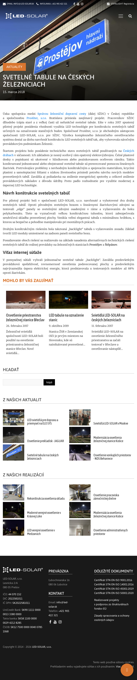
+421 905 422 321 (59, 4)
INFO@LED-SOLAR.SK (24, 4)
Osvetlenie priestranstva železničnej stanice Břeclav (25, 317)
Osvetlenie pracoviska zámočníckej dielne (106, 496)
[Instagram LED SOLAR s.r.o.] (60, 622)
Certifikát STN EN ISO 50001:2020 (114, 592)
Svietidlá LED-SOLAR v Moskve (110, 423)
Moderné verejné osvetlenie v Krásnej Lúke (44, 514)
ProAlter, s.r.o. (37, 118)
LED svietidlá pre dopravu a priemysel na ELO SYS (42, 421)
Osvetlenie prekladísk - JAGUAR (45, 441)
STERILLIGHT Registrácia (122, 4)
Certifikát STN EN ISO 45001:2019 (114, 588)
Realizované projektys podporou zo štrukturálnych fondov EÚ (111, 604)
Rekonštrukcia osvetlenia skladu (46, 498)
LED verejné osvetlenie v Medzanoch (41, 532)
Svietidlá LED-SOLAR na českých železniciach (108, 317)
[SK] (127, 670)
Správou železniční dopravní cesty (61, 113)
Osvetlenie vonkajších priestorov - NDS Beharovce (112, 456)
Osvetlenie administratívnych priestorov (110, 532)
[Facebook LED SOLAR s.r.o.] (75, 4)
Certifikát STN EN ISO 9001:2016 (113, 580)
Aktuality (14, 67)
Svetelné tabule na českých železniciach (43, 456)
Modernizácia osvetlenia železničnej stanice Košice (108, 439)
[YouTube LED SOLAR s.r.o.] (55, 622)
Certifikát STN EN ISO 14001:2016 (114, 584)
